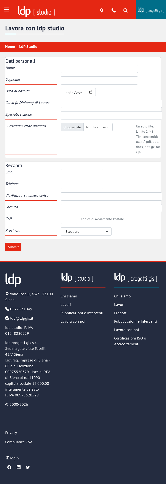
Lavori (66, 304)
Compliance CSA (18, 441)
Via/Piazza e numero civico (26, 195)
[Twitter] (28, 467)
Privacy (11, 432)
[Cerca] (125, 11)
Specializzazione (18, 114)
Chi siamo (69, 296)
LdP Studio (28, 46)
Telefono (12, 183)
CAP (8, 218)
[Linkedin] (19, 467)
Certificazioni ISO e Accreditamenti (130, 341)
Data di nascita (17, 90)
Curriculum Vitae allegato (25, 125)
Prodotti (121, 312)
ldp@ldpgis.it (19, 318)
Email (9, 172)
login (12, 458)
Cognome (12, 79)
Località (11, 206)
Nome (10, 67)
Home (10, 46)
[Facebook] (9, 467)
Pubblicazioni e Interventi (82, 312)
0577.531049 (18, 308)
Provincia (12, 230)
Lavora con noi (73, 321)
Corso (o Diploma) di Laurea (27, 102)
